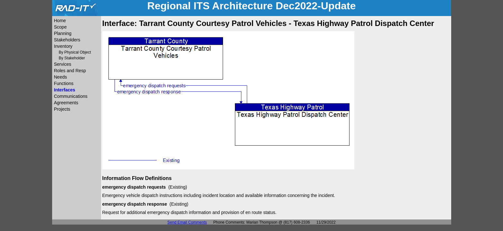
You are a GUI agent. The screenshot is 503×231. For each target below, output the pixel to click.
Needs (60, 77)
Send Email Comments (187, 222)
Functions (64, 83)
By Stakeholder (72, 58)
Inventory (63, 46)
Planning (63, 33)
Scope (60, 27)
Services (62, 64)
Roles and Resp (70, 70)
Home (60, 20)
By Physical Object (75, 52)
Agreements (66, 102)
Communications (71, 96)
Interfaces (64, 89)
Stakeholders (67, 39)
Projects (62, 109)
